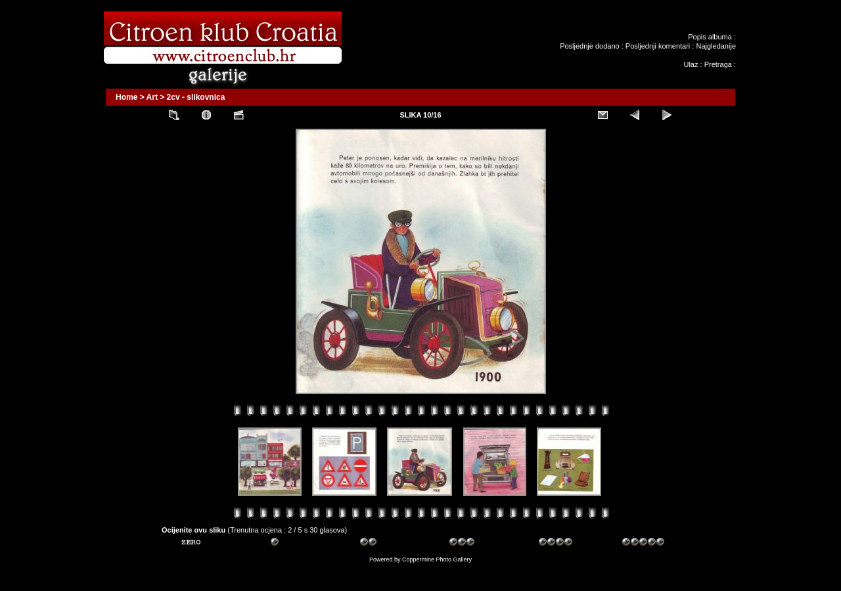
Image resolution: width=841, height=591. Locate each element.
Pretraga (718, 64)
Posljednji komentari (657, 46)
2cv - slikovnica (196, 97)
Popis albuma (710, 37)
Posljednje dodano (590, 46)
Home (126, 97)
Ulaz (690, 64)
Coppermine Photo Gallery (437, 559)
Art (152, 97)
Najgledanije (716, 46)
